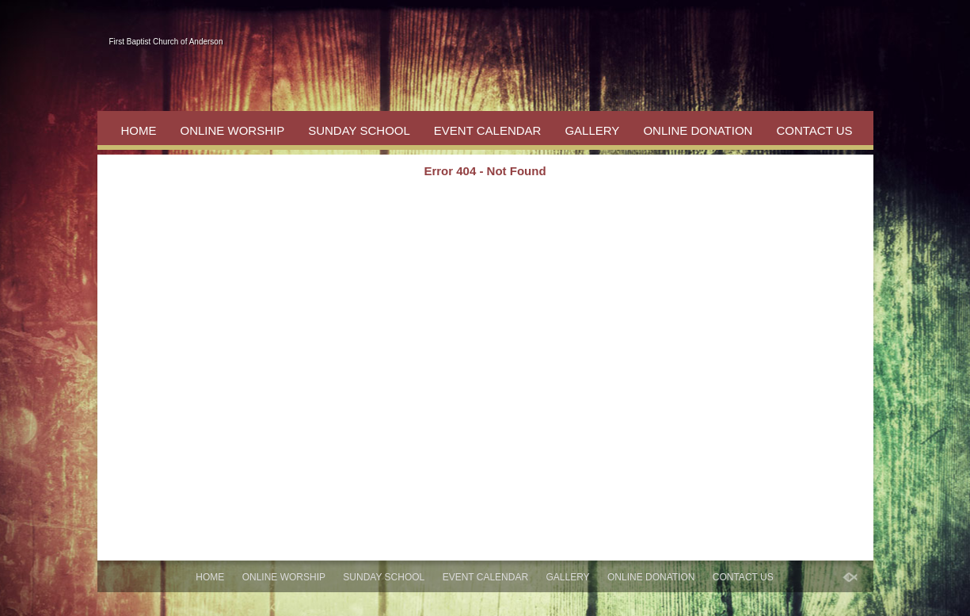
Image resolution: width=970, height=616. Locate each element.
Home (139, 130)
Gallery (592, 130)
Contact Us (814, 130)
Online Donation (697, 130)
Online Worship (233, 130)
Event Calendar (488, 130)
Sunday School (359, 130)
